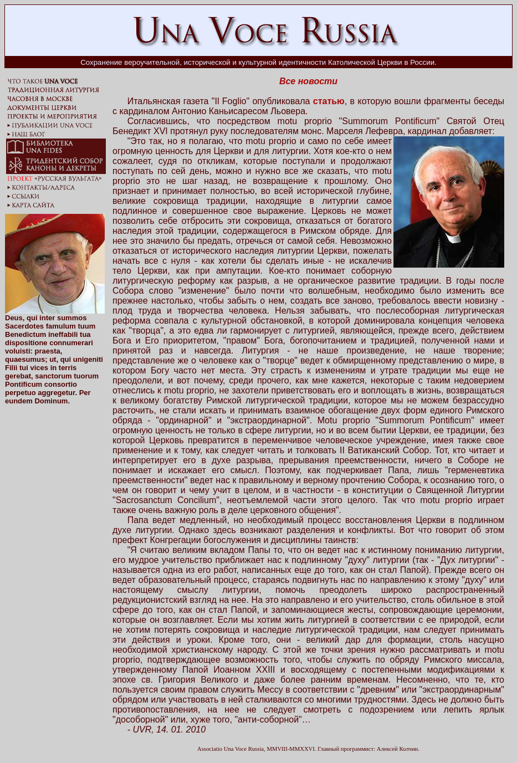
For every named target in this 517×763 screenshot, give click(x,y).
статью (329, 101)
